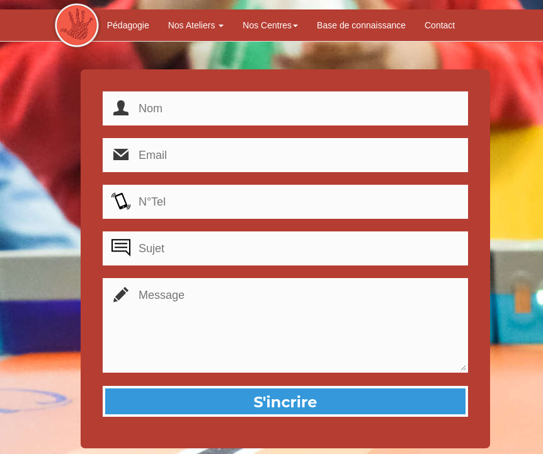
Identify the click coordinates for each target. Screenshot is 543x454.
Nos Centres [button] (270, 25)
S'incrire (285, 402)
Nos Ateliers (196, 25)
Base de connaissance (361, 25)
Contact (440, 25)
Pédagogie (128, 25)
